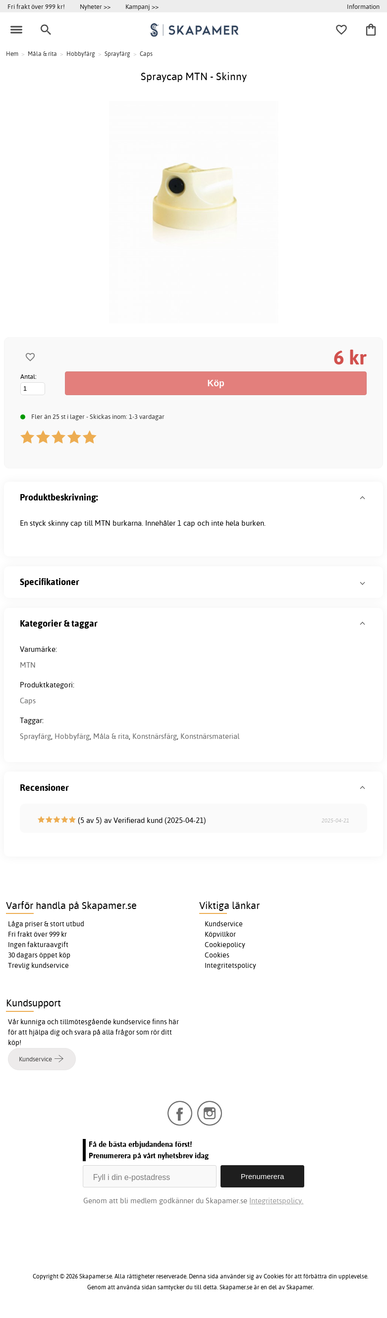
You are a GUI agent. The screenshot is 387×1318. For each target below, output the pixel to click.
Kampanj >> (142, 6)
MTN (28, 665)
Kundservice (224, 923)
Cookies (217, 955)
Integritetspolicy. (276, 1200)
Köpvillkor (220, 934)
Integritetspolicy (230, 965)
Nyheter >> (95, 6)
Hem (12, 53)
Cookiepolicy (225, 944)
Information (363, 6)
